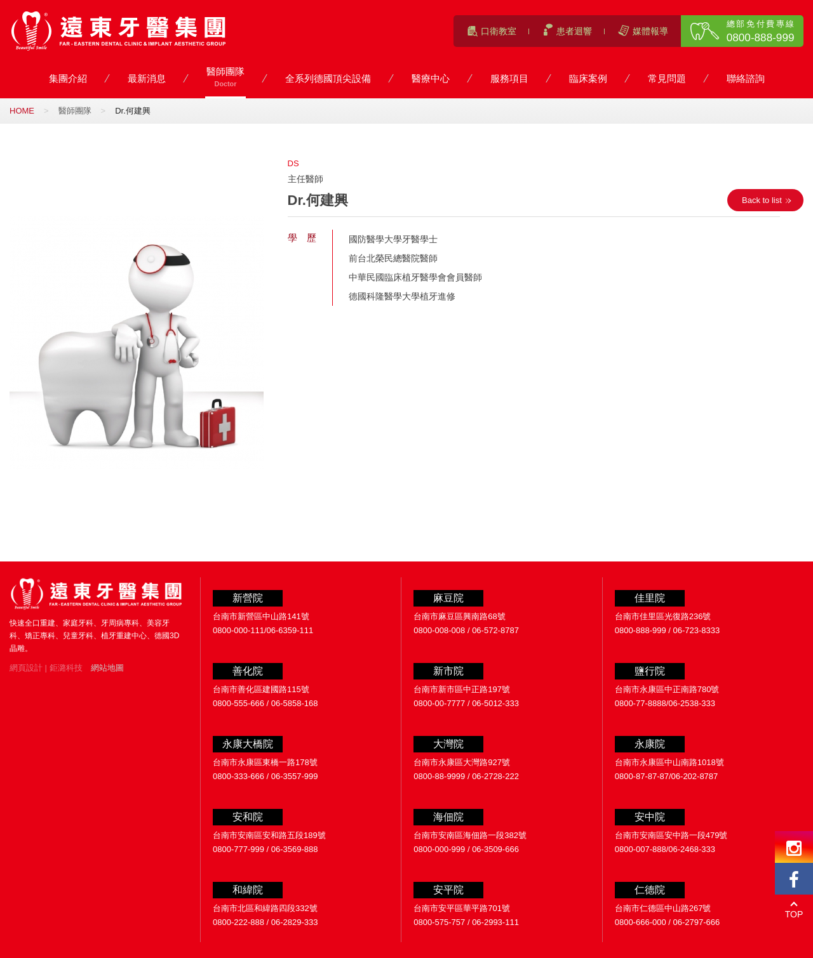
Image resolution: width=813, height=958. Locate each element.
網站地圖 (107, 668)
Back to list (762, 200)
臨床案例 (588, 79)
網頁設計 (26, 668)
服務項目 (509, 79)
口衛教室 (498, 31)
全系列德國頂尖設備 (328, 79)
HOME (22, 110)
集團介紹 (68, 79)
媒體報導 (650, 31)
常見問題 (667, 79)
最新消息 (147, 79)
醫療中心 (431, 79)
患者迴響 (574, 31)
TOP (794, 914)
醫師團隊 (225, 77)
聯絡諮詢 (746, 79)
